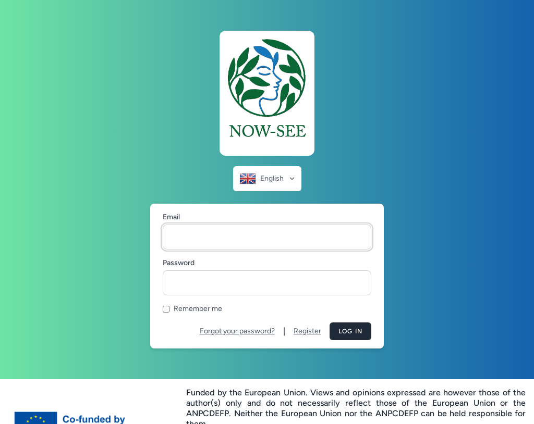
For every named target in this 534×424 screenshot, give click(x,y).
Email (171, 217)
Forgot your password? (237, 331)
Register (307, 331)
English (267, 178)
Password (179, 262)
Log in (350, 331)
